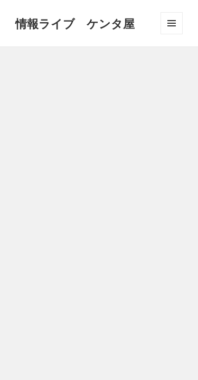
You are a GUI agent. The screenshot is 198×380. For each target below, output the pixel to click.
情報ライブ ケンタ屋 (75, 23)
